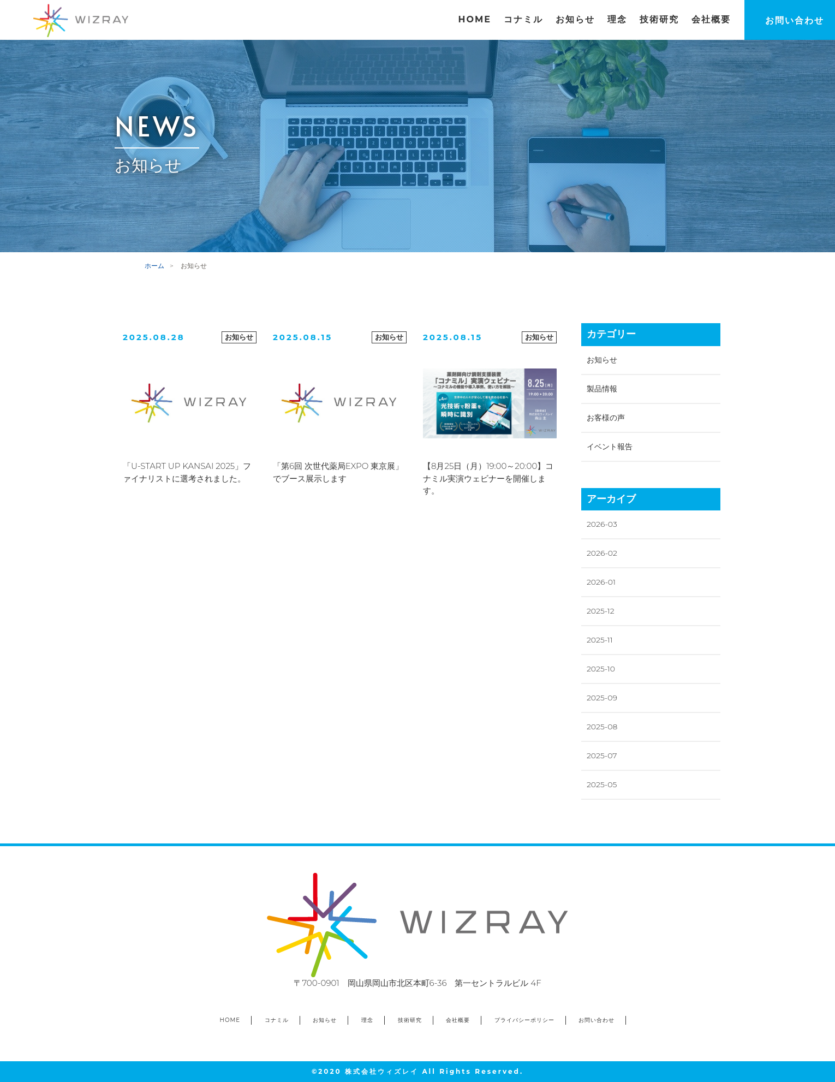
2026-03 (602, 524)
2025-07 (602, 755)
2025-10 (601, 669)
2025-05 (602, 784)
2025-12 (601, 611)
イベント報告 (610, 446)
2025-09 (602, 698)
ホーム (154, 265)
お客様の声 (606, 418)
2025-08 (602, 727)
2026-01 (601, 582)
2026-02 (602, 553)
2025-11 (600, 640)
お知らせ (602, 360)
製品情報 (602, 389)
